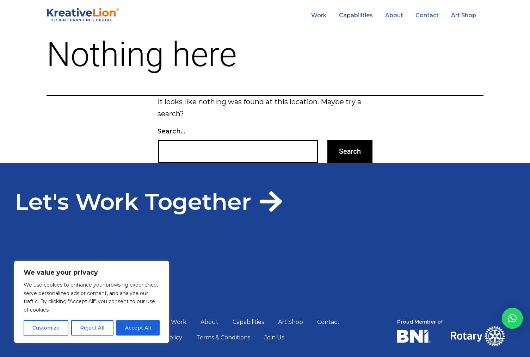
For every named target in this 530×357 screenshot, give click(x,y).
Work (319, 15)
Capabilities (356, 15)
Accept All (138, 328)
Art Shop (463, 15)
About (394, 15)
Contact (427, 15)
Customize (46, 328)
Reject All (92, 328)
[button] (512, 318)
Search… (171, 131)
